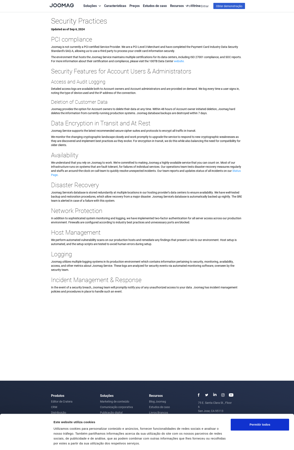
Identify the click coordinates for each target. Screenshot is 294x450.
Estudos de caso (155, 5)
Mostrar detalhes (65, 442)
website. (179, 61)
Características (115, 5)
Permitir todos (259, 412)
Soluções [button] (90, 5)
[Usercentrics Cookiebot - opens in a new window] (26, 442)
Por (189, 6)
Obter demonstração (229, 6)
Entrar (205, 6)
